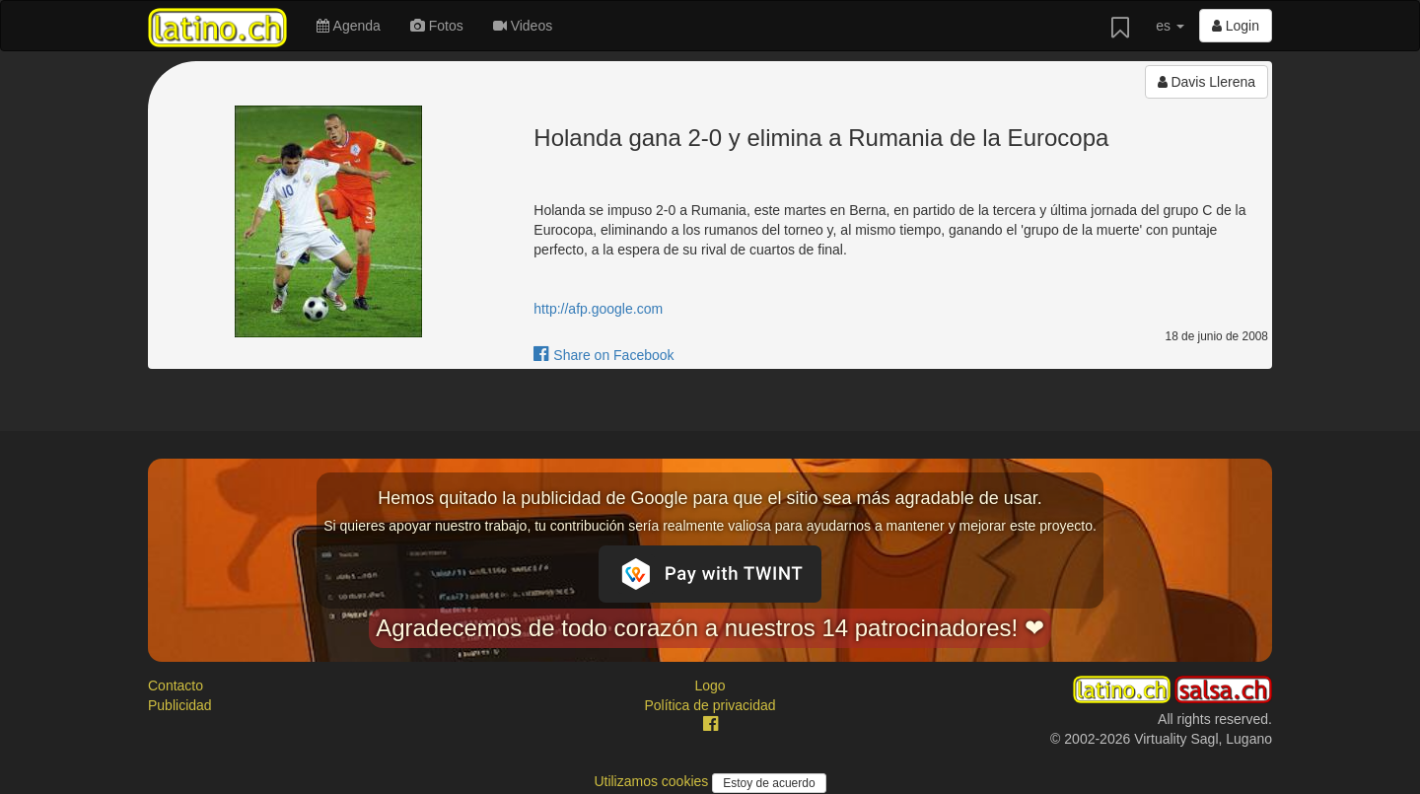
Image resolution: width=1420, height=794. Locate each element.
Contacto (175, 685)
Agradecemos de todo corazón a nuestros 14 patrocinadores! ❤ (710, 627)
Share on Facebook (603, 355)
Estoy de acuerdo (769, 783)
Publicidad (180, 705)
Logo (709, 685)
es (1170, 26)
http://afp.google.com (598, 309)
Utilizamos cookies (653, 781)
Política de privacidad (709, 705)
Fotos (436, 26)
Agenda (348, 26)
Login (1235, 26)
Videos (522, 26)
